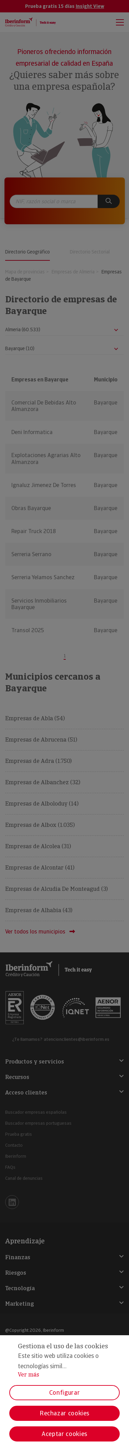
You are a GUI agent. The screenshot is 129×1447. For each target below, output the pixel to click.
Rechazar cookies (64, 1413)
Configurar (64, 1392)
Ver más (28, 1374)
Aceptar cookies (64, 1434)
